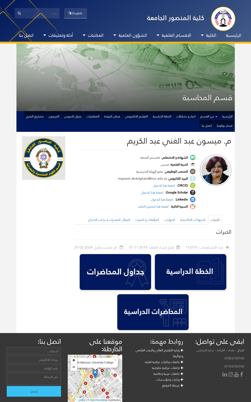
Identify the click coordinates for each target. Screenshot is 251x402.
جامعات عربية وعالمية (168, 374)
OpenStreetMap (98, 400)
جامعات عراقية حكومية (167, 368)
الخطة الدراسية (162, 116)
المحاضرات (92, 116)
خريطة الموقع (172, 385)
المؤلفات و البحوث (147, 220)
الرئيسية (233, 35)
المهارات (169, 220)
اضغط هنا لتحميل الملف (154, 206)
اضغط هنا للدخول (164, 185)
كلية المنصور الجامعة (175, 17)
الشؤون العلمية (130, 35)
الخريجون (54, 116)
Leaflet (81, 400)
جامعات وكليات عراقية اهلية (164, 362)
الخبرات (215, 220)
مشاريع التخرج (35, 116)
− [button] (73, 367)
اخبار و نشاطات (185, 116)
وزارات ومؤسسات (169, 379)
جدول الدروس (72, 116)
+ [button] (73, 360)
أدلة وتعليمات (58, 35)
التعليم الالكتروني (136, 116)
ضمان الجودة (112, 116)
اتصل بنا (26, 35)
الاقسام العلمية (174, 35)
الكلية (208, 35)
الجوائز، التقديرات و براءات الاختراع (109, 220)
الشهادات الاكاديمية (192, 220)
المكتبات (93, 35)
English (75, 13)
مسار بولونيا (225, 125)
